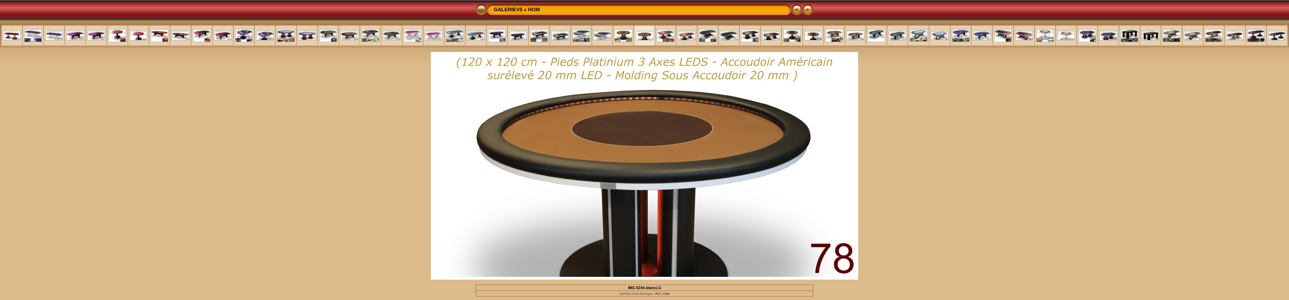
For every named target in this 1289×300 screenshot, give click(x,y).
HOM (534, 9)
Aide (666, 293)
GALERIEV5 (508, 9)
